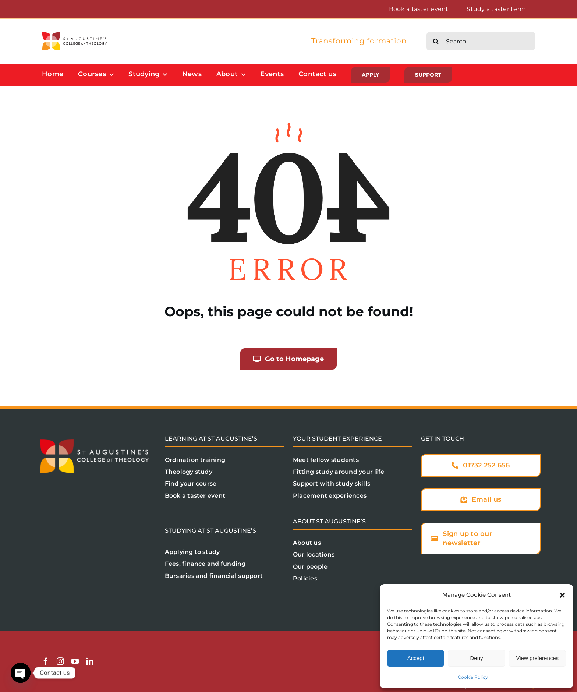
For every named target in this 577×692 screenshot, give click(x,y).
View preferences (537, 658)
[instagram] (60, 661)
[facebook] (45, 661)
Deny (476, 658)
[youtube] (75, 661)
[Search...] (480, 41)
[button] (562, 595)
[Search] (435, 41)
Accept (415, 658)
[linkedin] (89, 661)
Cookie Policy (473, 677)
